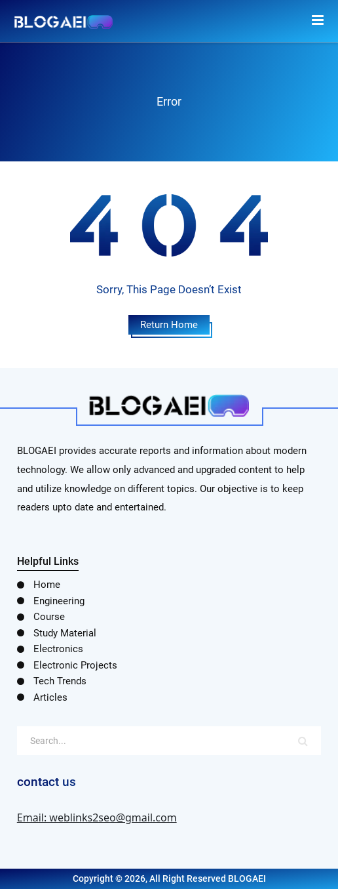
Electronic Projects (75, 665)
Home (46, 584)
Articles (50, 697)
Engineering (58, 601)
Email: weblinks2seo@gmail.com (97, 817)
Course (49, 617)
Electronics (58, 649)
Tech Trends (59, 681)
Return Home (169, 325)
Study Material (64, 633)
